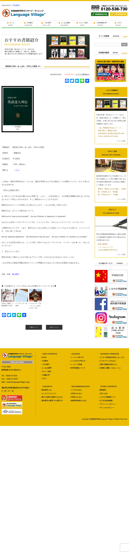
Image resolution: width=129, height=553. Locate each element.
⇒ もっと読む (121, 141)
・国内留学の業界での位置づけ (51, 401)
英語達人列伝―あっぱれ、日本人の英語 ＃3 (22, 66)
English (16, 5)
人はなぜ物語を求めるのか (108, 250)
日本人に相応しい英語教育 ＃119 (8, 304)
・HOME (43, 357)
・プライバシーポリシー (107, 404)
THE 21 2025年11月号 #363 (108, 136)
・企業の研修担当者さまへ (108, 364)
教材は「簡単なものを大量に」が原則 (112, 189)
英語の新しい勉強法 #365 (107, 131)
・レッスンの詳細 (75, 364)
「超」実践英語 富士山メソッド (109, 128)
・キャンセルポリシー (106, 408)
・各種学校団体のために (78, 401)
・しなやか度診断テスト (107, 397)
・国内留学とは (45, 390)
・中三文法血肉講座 (105, 401)
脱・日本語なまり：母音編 (108, 192)
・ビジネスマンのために (107, 361)
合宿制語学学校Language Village (100, 419)
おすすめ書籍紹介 (83, 74)
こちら (17, 170)
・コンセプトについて (48, 393)
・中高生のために (75, 397)
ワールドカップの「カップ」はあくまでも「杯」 (35, 305)
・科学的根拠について (77, 368)
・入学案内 (44, 361)
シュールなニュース (105, 247)
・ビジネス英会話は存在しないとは (111, 357)
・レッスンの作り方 (76, 357)
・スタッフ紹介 (45, 371)
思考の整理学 (103, 244)
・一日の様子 (45, 364)
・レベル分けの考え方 (77, 361)
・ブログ (43, 378)
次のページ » (54, 327)
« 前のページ (33, 327)
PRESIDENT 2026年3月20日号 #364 (111, 133)
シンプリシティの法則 (21, 304)
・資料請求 (102, 390)
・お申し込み (103, 393)
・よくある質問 (45, 368)
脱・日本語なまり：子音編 (108, 195)
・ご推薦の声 (45, 375)
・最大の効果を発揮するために (51, 397)
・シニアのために (75, 390)
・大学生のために (75, 393)
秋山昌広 (15, 274)
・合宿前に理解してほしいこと (109, 368)
